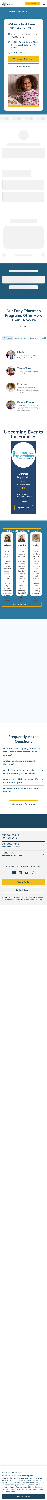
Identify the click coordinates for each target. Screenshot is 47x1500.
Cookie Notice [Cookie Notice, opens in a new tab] (10, 1492)
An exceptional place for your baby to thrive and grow (28, 356)
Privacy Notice (9, 899)
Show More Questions (23, 804)
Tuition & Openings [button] (23, 58)
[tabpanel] (23, 477)
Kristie (7, 545)
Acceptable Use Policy (34, 899)
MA (3, 12)
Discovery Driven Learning (26, 338)
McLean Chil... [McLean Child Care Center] (23, 12)
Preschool (22, 384)
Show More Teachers (21, 604)
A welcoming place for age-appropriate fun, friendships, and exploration (28, 407)
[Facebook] (14, 873)
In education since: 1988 (7, 592)
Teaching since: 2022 (36, 592)
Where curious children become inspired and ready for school (28, 390)
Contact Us (32, 4)
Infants (20, 352)
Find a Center (23, 882)
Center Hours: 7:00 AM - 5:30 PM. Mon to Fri (24, 35)
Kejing (36, 545)
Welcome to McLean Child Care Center (21, 26)
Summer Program (26, 402)
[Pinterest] (33, 873)
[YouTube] (26, 873)
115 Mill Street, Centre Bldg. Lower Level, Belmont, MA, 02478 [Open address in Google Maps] (24, 45)
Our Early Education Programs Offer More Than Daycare (23, 315)
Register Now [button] (23, 66)
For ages (23, 326)
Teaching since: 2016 (21, 592)
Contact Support (23, 890)
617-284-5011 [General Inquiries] (18, 53)
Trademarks (23, 902)
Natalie (22, 545)
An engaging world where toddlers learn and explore (27, 372)
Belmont (11, 12)
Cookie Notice (20, 899)
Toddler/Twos (24, 368)
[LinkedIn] (20, 873)
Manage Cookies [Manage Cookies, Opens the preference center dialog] (23, 1496)
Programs (8, 338)
